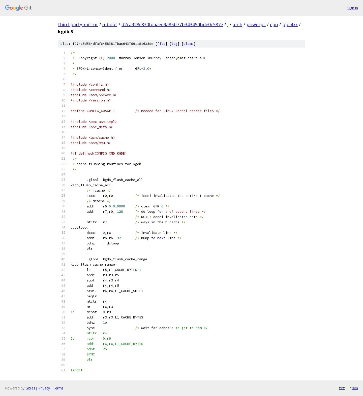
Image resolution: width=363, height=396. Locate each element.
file (161, 44)
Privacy (44, 388)
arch (237, 24)
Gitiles (30, 388)
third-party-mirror (78, 24)
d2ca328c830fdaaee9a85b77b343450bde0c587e (172, 24)
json (354, 388)
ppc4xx (290, 24)
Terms (58, 388)
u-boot (109, 24)
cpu (274, 24)
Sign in (352, 8)
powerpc (256, 24)
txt (342, 388)
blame (189, 44)
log (174, 44)
